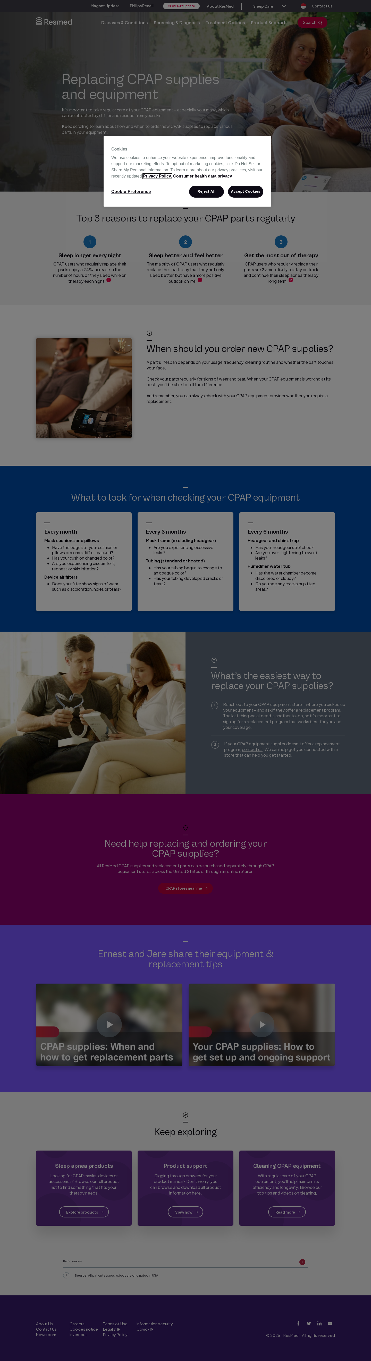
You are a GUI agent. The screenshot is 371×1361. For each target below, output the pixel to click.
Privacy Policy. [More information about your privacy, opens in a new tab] (157, 176)
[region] (187, 171)
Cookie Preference (131, 191)
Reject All (207, 191)
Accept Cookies (245, 191)
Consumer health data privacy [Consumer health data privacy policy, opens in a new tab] (202, 176)
